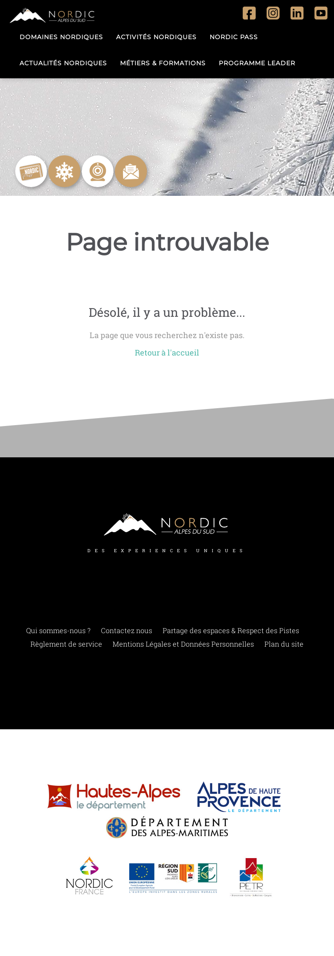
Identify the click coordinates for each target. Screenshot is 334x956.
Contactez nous (126, 630)
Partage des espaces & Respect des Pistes (231, 630)
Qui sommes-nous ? (58, 630)
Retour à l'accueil (167, 352)
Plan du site (284, 643)
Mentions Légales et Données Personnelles (183, 643)
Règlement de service (66, 643)
